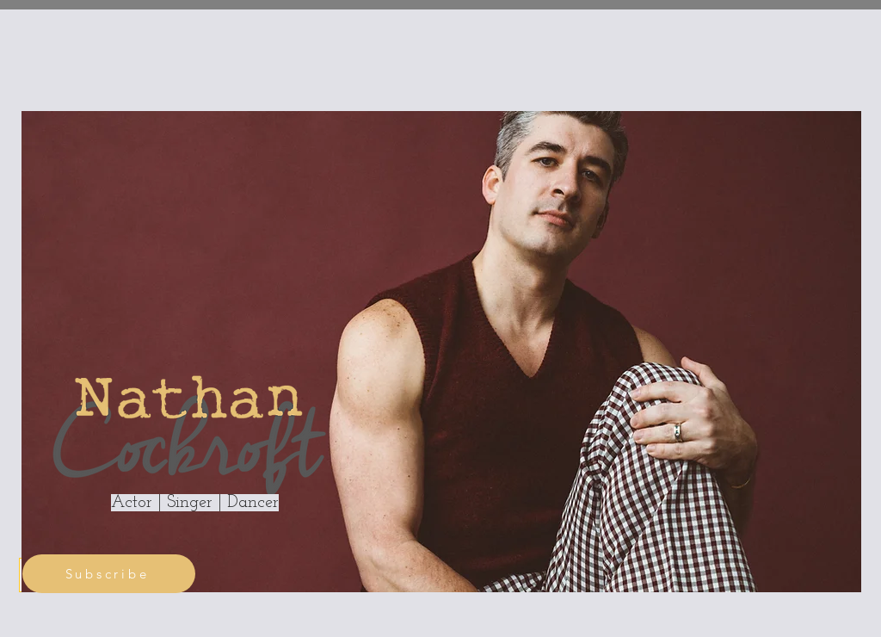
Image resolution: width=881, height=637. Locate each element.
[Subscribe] (108, 573)
